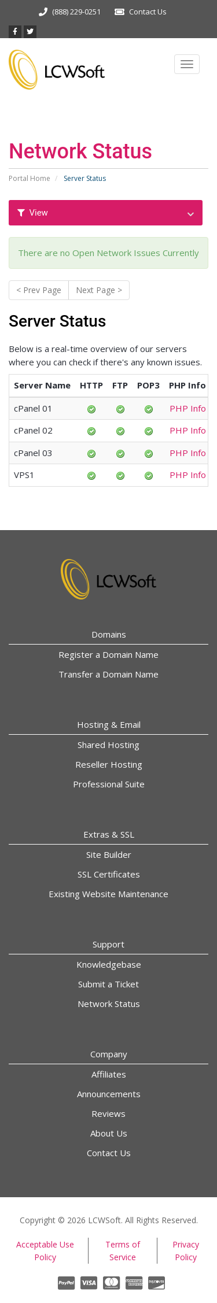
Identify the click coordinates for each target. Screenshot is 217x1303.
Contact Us (148, 11)
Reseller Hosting (108, 764)
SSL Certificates (109, 874)
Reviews (108, 1113)
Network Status (109, 1003)
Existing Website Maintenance (108, 893)
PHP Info (188, 408)
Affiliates (108, 1074)
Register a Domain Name (108, 654)
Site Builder (108, 854)
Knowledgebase (108, 964)
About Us (108, 1133)
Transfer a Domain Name (108, 674)
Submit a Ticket (108, 984)
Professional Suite (109, 784)
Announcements (109, 1094)
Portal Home (29, 178)
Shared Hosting (108, 744)
